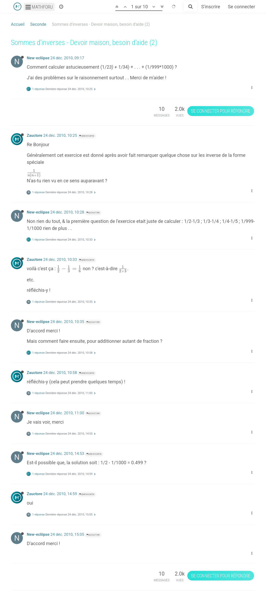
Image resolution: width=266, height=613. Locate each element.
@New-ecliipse (86, 136)
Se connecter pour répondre (220, 111)
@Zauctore (93, 212)
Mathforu (39, 7)
